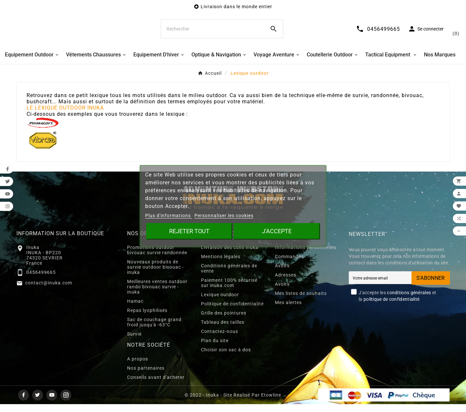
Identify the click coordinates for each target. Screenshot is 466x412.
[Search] (273, 33)
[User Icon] (418, 33)
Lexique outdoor (220, 302)
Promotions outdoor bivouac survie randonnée (157, 258)
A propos (137, 366)
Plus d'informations (168, 215)
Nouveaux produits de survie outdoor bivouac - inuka (155, 275)
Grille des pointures (223, 320)
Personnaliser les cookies (224, 215)
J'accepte (277, 231)
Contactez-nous (219, 339)
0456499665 (41, 280)
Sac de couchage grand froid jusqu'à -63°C (154, 330)
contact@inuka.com (48, 290)
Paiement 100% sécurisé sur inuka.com (229, 290)
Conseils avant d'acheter (156, 385)
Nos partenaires (146, 376)
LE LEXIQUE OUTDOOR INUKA (65, 116)
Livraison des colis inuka (229, 255)
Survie (134, 341)
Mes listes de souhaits (301, 301)
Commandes (289, 264)
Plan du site (215, 348)
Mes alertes (288, 310)
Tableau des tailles (222, 330)
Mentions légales (220, 264)
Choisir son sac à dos (226, 357)
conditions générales (409, 300)
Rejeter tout (189, 231)
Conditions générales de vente (229, 276)
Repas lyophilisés (147, 318)
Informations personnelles (305, 255)
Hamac (135, 309)
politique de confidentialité (391, 307)
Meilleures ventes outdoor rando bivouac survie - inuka (157, 294)
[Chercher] (212, 33)
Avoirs (282, 273)
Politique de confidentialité (232, 311)
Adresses (285, 282)
